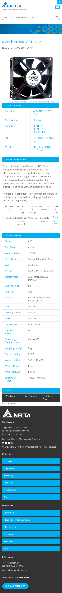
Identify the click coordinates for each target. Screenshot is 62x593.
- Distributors (10, 527)
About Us (8, 497)
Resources (8, 482)
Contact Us (39, 120)
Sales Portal (9, 534)
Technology (9, 475)
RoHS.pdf (39, 126)
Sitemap (7, 548)
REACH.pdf (40, 129)
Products (8, 461)
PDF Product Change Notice (55, 220)
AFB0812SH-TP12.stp (44, 139)
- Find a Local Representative (17, 520)
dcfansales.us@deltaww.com (15, 570)
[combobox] (31, 17)
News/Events (10, 490)
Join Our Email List (15, 586)
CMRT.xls (39, 132)
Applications (9, 468)
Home (5, 48)
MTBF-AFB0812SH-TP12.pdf (44, 148)
